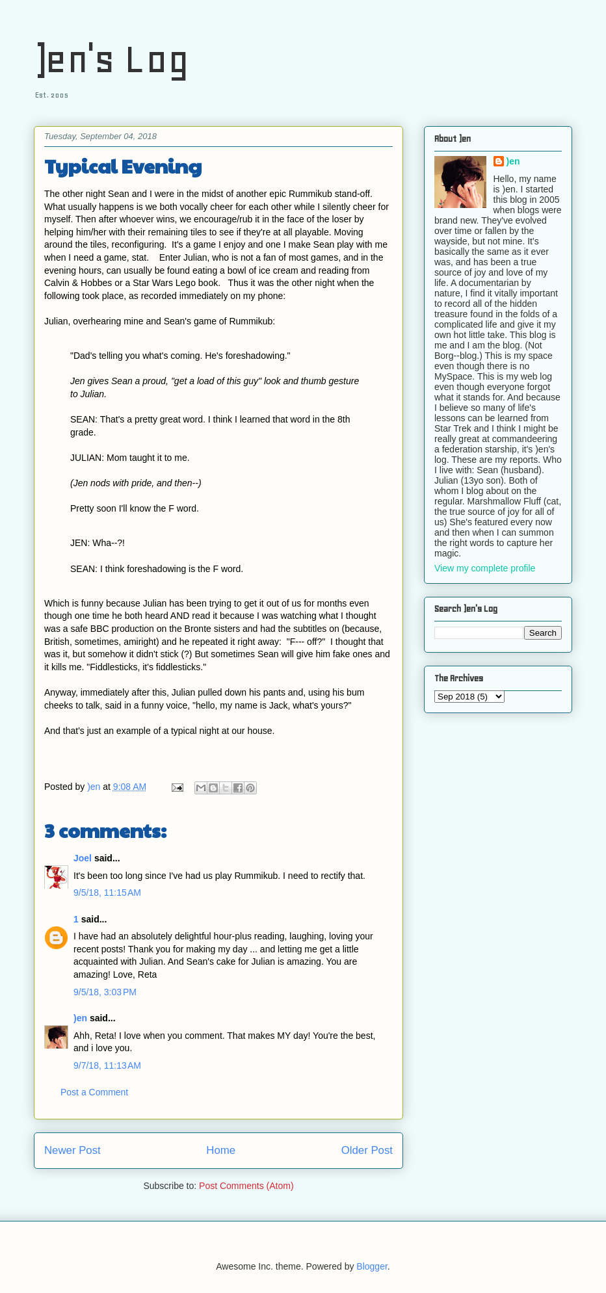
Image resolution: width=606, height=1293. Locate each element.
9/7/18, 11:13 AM (107, 1065)
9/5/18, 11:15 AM (107, 892)
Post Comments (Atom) (246, 1186)
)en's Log (111, 59)
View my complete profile (484, 568)
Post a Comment (94, 1092)
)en (80, 1018)
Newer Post (72, 1150)
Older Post (367, 1150)
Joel (82, 858)
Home (220, 1150)
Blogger (371, 1266)
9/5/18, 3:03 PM (105, 992)
